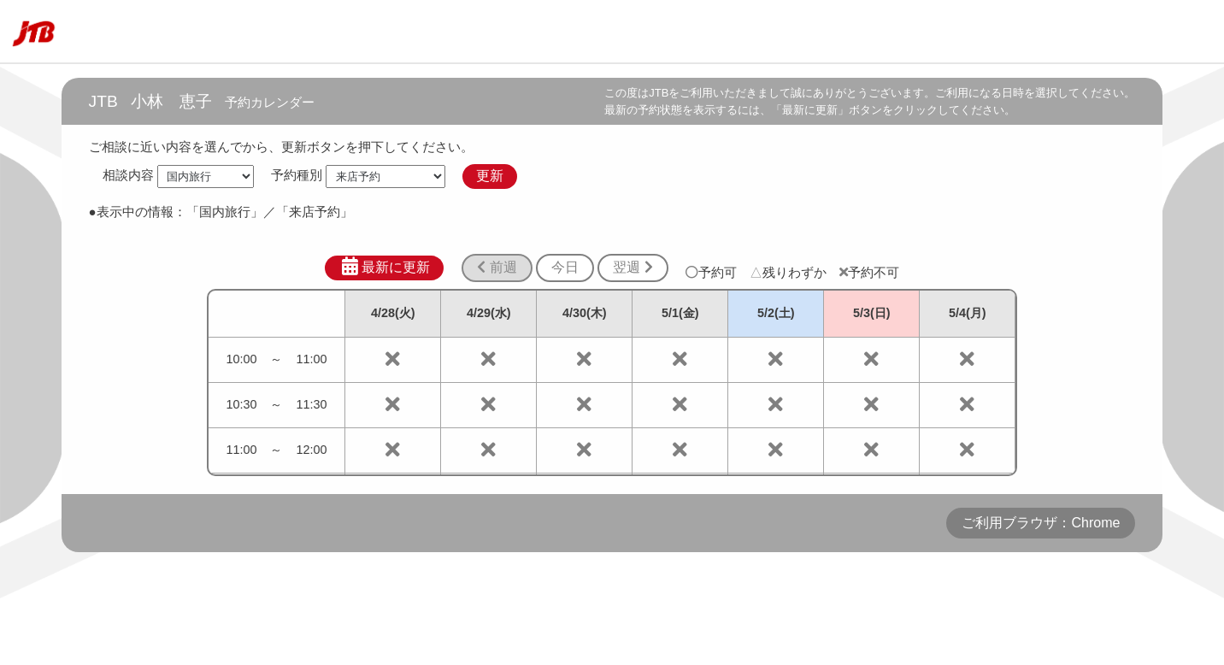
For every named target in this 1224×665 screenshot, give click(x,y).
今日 (565, 267)
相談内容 (128, 175)
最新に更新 (384, 266)
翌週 (632, 267)
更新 (489, 175)
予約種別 (296, 175)
